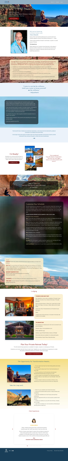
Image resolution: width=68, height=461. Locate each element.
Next (55, 436)
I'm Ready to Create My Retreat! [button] (34, 360)
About (52, 2)
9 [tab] (39, 453)
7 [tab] (36, 453)
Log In (61, 2)
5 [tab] (33, 453)
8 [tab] (37, 453)
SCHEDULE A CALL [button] (14, 163)
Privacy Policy (50, 458)
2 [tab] (28, 453)
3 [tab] (30, 453)
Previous (12, 436)
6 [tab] (34, 453)
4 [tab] (31, 453)
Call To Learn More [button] (14, 18)
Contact (57, 2)
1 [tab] (27, 453)
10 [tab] (40, 453)
